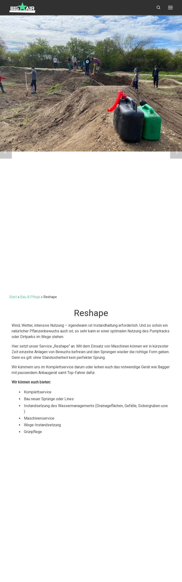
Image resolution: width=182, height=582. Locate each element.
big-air (27, 567)
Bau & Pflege (30, 297)
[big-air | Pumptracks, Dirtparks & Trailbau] (22, 7)
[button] (6, 151)
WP (34, 573)
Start (13, 297)
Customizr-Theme (81, 573)
